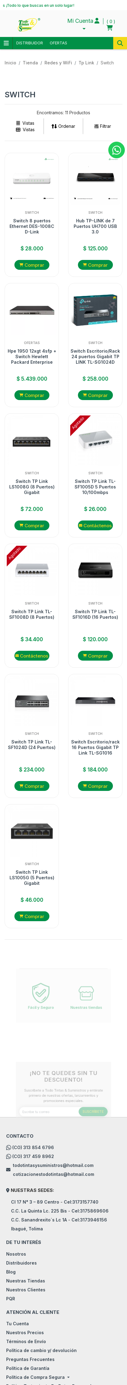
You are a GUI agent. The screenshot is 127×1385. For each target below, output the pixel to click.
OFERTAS (58, 42)
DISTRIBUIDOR (29, 42)
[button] (83, 24)
